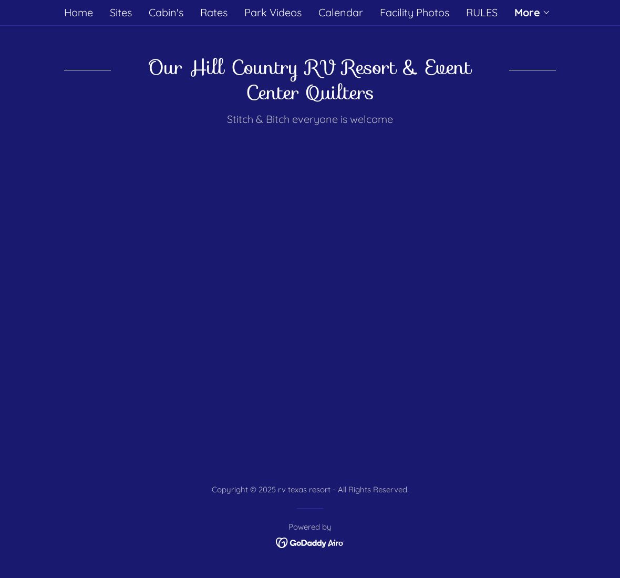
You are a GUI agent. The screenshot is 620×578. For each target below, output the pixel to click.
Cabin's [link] (166, 12)
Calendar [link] (340, 12)
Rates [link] (214, 12)
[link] (310, 542)
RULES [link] (482, 12)
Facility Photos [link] (414, 12)
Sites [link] (121, 12)
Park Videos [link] (273, 12)
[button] (532, 12)
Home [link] (78, 12)
